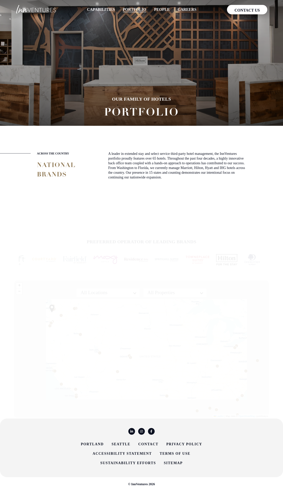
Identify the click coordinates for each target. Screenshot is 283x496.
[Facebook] (151, 431)
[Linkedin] (131, 431)
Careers (187, 9)
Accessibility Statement (122, 454)
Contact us (247, 10)
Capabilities (101, 9)
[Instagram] (141, 431)
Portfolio (134, 9)
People (162, 9)
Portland (92, 444)
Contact (148, 444)
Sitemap (173, 463)
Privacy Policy (184, 444)
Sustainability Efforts (128, 463)
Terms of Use (175, 454)
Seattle (121, 444)
